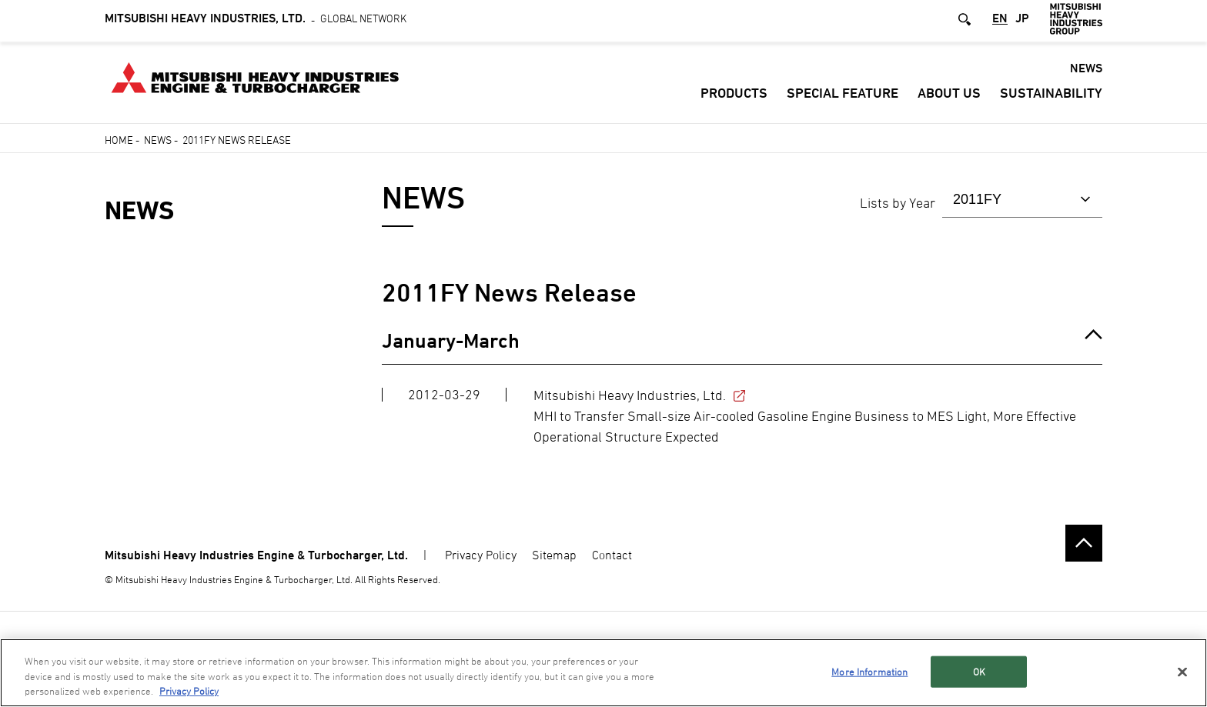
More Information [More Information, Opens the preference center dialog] (869, 671)
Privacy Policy (481, 555)
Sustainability (1051, 96)
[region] (603, 673)
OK (979, 671)
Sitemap (554, 555)
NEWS (1086, 71)
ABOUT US (949, 96)
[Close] (1182, 672)
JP (1022, 22)
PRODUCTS (733, 96)
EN (1000, 22)
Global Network (255, 21)
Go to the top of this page (1083, 543)
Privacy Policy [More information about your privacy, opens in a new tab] (189, 691)
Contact (612, 555)
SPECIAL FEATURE (842, 96)
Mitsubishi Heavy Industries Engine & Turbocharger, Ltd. (256, 555)
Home (119, 139)
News (158, 139)
